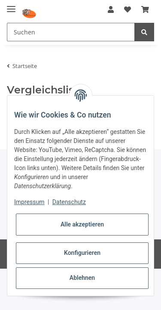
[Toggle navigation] (11, 5)
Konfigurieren (82, 252)
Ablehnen (82, 277)
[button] (111, 9)
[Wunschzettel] (127, 9)
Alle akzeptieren (82, 224)
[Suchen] (71, 32)
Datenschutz (69, 201)
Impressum (29, 201)
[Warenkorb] (145, 9)
